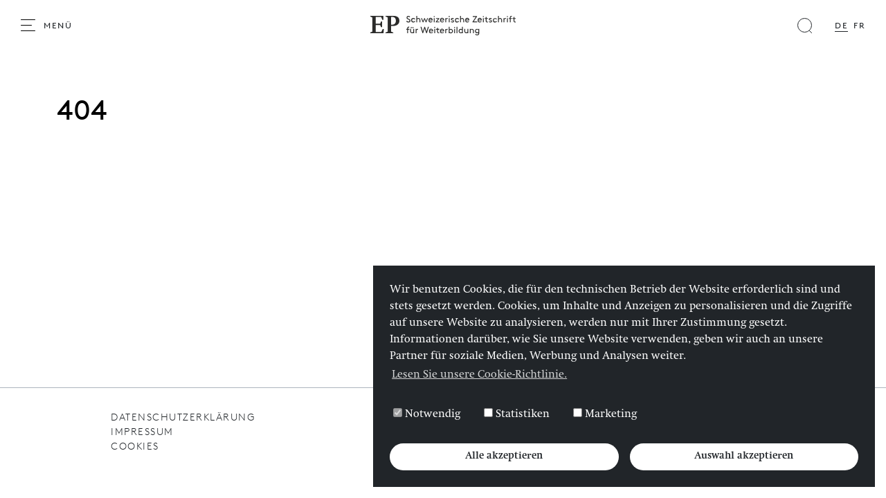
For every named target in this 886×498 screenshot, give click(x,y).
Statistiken (517, 414)
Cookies (135, 446)
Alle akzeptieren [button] (504, 456)
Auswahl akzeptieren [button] (743, 456)
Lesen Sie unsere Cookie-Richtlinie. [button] (479, 375)
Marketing (605, 414)
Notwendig (426, 414)
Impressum (142, 432)
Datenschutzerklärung (183, 417)
